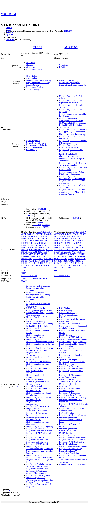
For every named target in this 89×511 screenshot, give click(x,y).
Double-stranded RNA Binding (38, 80)
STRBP (37, 47)
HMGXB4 (48, 234)
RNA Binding (31, 78)
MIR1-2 (44, 236)
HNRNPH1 (76, 243)
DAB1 (32, 234)
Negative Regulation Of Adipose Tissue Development (72, 186)
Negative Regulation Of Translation (73, 440)
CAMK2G (25, 234)
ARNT (49, 232)
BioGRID (10, 40)
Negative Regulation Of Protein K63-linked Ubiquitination (71, 173)
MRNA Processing (66, 321)
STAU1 (32, 265)
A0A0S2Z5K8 (27, 278)
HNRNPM (67, 247)
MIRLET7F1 (36, 261)
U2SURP (78, 265)
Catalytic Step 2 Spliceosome (70, 366)
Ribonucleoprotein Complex (70, 355)
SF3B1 (57, 261)
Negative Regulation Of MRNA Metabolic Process (72, 363)
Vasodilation (64, 127)
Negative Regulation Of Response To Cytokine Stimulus (72, 164)
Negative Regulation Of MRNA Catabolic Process (72, 409)
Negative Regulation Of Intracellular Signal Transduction (72, 177)
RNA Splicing (64, 317)
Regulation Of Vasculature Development (36, 414)
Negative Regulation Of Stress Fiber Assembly (71, 151)
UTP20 (57, 267)
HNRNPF (67, 243)
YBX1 (63, 267)
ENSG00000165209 (29, 276)
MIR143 (33, 241)
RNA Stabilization (66, 413)
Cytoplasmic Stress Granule (70, 395)
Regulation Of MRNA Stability (38, 437)
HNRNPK (78, 245)
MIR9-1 (45, 254)
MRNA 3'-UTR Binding (68, 80)
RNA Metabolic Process (68, 315)
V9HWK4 (44, 278)
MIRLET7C (48, 259)
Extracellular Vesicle (34, 386)
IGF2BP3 (74, 250)
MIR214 (41, 247)
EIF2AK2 (40, 234)
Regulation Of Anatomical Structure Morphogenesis (36, 472)
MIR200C (34, 247)
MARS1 (79, 252)
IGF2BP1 (58, 250)
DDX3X (83, 234)
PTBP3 (78, 256)
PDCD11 (57, 256)
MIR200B (25, 247)
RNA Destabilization (34, 379)
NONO (64, 254)
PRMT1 (65, 256)
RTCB (83, 259)
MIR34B (38, 252)
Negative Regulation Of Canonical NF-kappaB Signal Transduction (73, 130)
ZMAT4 (45, 265)
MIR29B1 (33, 250)
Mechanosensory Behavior (36, 145)
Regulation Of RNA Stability (37, 444)
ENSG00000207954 (62, 276)
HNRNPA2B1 (78, 241)
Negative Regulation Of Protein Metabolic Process (38, 398)
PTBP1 (72, 256)
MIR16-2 (32, 243)
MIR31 (24, 252)
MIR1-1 (37, 236)
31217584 (37, 225)
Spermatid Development (36, 143)
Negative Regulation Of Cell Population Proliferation (70, 101)
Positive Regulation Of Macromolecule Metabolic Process (73, 445)
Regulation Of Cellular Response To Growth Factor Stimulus (39, 465)
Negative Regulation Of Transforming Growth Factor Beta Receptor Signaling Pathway (39, 480)
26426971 (45, 211)
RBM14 (71, 259)
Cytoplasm (30, 67)
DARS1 (63, 234)
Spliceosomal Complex (68, 359)
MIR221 (49, 247)
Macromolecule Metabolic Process (73, 339)
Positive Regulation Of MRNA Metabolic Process (38, 418)
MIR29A (24, 250)
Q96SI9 (36, 278)
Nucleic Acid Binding (68, 313)
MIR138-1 (70, 47)
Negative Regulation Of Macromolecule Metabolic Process (40, 340)
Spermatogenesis (33, 141)
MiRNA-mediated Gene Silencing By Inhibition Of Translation (72, 124)
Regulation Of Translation (36, 429)
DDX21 (76, 234)
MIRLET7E (26, 261)
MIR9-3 (24, 256)
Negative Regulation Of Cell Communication (37, 423)
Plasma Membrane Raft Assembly (72, 134)
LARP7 (57, 252)
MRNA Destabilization (35, 373)
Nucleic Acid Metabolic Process (72, 319)
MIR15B (24, 243)
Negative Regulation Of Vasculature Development (36, 409)
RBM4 (77, 259)
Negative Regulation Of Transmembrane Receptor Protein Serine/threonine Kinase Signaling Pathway (39, 449)
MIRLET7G (26, 263)
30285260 (76, 218)
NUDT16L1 (72, 254)
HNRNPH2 (58, 245)
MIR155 (47, 241)
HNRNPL (58, 247)
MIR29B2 (41, 250)
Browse (9, 28)
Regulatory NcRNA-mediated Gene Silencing (38, 305)
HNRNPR (76, 247)
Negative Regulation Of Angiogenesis (35, 403)
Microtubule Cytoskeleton (36, 69)
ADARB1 (42, 232)
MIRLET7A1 (48, 256)
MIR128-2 (41, 238)
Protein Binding (32, 85)
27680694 (42, 209)
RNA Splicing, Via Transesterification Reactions (70, 349)
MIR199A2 (25, 245)
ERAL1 (79, 236)
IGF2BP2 (66, 250)
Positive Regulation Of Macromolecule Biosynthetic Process (70, 419)
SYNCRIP (73, 263)
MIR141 (26, 241)
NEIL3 (34, 263)
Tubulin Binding (32, 89)
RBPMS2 (25, 265)
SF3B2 (63, 261)
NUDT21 (81, 254)
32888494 (47, 227)
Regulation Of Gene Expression (38, 362)
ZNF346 (24, 267)
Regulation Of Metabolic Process (39, 431)
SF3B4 (75, 261)
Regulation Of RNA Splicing (70, 337)
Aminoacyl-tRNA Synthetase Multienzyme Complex (70, 383)
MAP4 (30, 236)
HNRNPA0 (58, 241)
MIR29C (49, 250)
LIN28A (64, 252)
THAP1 (39, 265)
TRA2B (71, 265)
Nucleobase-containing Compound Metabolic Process (73, 327)
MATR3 (57, 254)
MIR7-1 (32, 254)
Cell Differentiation (34, 147)
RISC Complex (65, 67)
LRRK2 (24, 236)
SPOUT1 (58, 263)
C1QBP (82, 232)
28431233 (68, 31)
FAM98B (72, 238)
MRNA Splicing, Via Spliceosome (72, 342)
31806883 (40, 222)
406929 (57, 270)
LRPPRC (71, 252)
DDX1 (69, 234)
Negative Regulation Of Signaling (39, 426)
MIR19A (34, 245)
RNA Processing (65, 310)
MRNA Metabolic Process (69, 324)
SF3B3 (69, 261)
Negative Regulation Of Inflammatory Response (68, 146)
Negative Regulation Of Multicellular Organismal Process (39, 456)
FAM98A (64, 238)
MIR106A (25, 238)
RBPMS (49, 263)
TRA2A (64, 265)
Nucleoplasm (64, 357)
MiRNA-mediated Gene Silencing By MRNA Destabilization (39, 349)
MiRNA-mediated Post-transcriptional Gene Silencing (71, 119)
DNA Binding (31, 76)
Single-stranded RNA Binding (38, 83)
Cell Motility (31, 150)
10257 (23, 273)
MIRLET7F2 (47, 261)
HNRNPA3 (58, 243)
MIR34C (46, 252)
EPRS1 (72, 236)
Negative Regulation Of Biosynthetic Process (35, 336)
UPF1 (84, 265)
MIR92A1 (32, 256)
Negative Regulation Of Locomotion (35, 376)
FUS (78, 238)
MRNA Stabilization (67, 433)
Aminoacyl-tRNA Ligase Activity (72, 464)
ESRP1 (57, 238)
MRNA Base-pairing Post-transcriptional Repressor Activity (72, 84)
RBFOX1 (41, 263)
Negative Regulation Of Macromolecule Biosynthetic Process (37, 330)
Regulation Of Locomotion (37, 469)
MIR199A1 (41, 243)
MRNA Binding (65, 335)
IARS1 (83, 247)
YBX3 (68, 267)
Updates (9, 34)
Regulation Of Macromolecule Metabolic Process (38, 389)
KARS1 (82, 250)
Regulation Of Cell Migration (38, 475)
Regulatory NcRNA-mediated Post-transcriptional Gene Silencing (38, 288)
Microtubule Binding (34, 87)
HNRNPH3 (68, 245)
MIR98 (39, 256)
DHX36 (57, 236)
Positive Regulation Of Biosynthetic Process (68, 430)
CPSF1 (57, 234)
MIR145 (40, 241)
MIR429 (24, 254)
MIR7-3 (38, 254)
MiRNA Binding (65, 386)
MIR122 (33, 238)
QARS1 (57, 259)
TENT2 (57, 265)
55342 (23, 270)
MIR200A (43, 245)
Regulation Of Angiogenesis (37, 406)
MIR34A (31, 252)
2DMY (24, 281)
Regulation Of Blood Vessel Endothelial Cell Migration (37, 441)
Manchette (30, 63)
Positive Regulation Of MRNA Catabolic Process (38, 383)
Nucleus (29, 65)
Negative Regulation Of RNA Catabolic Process (71, 372)
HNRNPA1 (68, 241)
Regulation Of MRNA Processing (72, 397)
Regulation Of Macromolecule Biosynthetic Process (38, 369)
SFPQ (80, 261)
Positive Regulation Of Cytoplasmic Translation (69, 452)
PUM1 (84, 256)
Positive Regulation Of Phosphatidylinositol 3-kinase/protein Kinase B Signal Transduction (71, 157)
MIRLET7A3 (38, 259)
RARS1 (64, 259)
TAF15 (80, 263)
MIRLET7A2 (26, 259)
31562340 (46, 225)
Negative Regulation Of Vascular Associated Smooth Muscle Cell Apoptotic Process (72, 192)
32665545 (30, 216)
